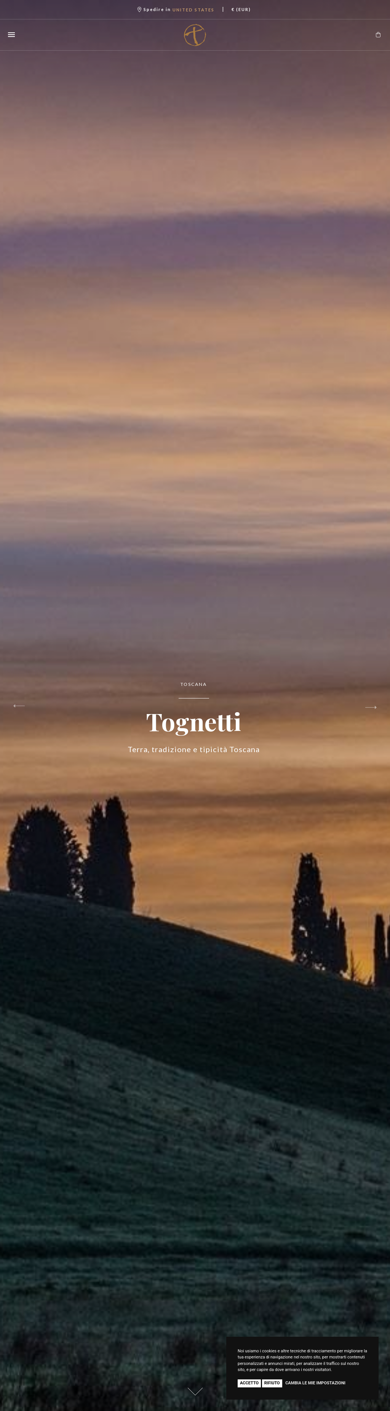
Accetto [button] (249, 1383)
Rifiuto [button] (272, 1383)
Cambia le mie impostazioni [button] (315, 1383)
